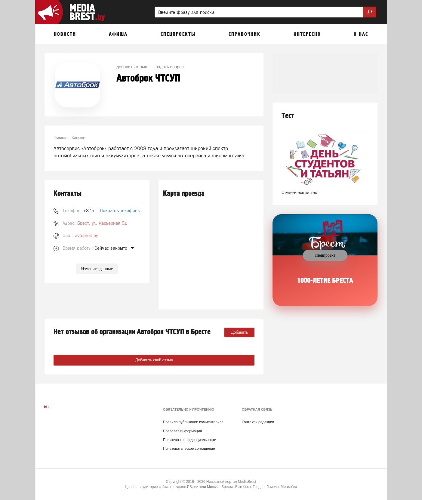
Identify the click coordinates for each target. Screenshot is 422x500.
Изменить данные (96, 269)
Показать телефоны (120, 210)
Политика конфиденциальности (189, 440)
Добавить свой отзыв (154, 360)
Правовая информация (182, 431)
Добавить (239, 332)
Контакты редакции (258, 422)
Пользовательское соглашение (189, 448)
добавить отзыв (131, 66)
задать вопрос (170, 66)
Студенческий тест (300, 192)
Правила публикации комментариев (193, 422)
